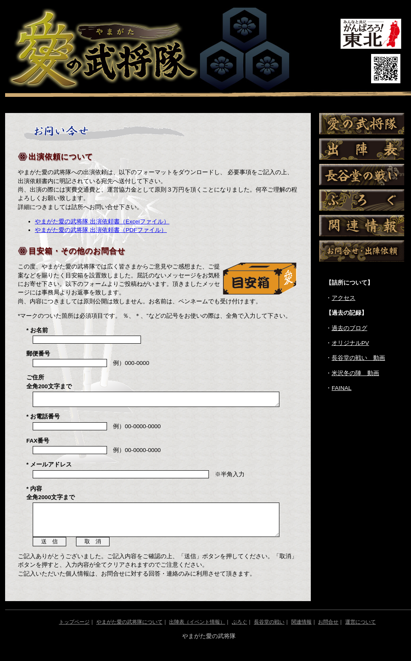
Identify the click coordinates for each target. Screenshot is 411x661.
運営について (360, 631)
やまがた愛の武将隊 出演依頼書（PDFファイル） (101, 230)
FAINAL (342, 388)
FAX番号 (37, 443)
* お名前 (37, 330)
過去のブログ (349, 328)
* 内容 (50, 495)
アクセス (343, 298)
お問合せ (328, 631)
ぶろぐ (361, 200)
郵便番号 (38, 353)
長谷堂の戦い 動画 (358, 358)
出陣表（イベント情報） (197, 631)
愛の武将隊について (361, 123)
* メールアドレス (49, 467)
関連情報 (361, 225)
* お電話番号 (43, 419)
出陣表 (361, 149)
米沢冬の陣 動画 (355, 373)
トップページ (74, 631)
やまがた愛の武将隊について (129, 631)
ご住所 (49, 381)
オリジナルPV (350, 343)
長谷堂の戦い (361, 174)
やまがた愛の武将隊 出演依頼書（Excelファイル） (102, 221)
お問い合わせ (361, 251)
